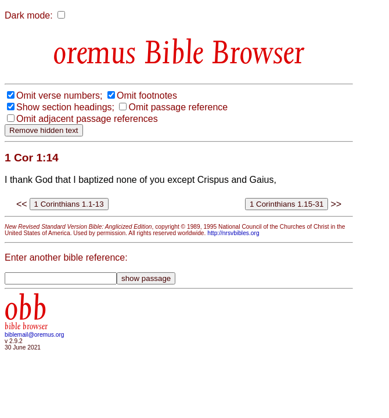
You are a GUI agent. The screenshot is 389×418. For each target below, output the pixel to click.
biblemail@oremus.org (34, 334)
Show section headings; (65, 107)
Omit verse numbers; (59, 95)
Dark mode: (29, 15)
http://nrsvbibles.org (233, 233)
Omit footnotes (147, 95)
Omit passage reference (178, 107)
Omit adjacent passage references (87, 119)
